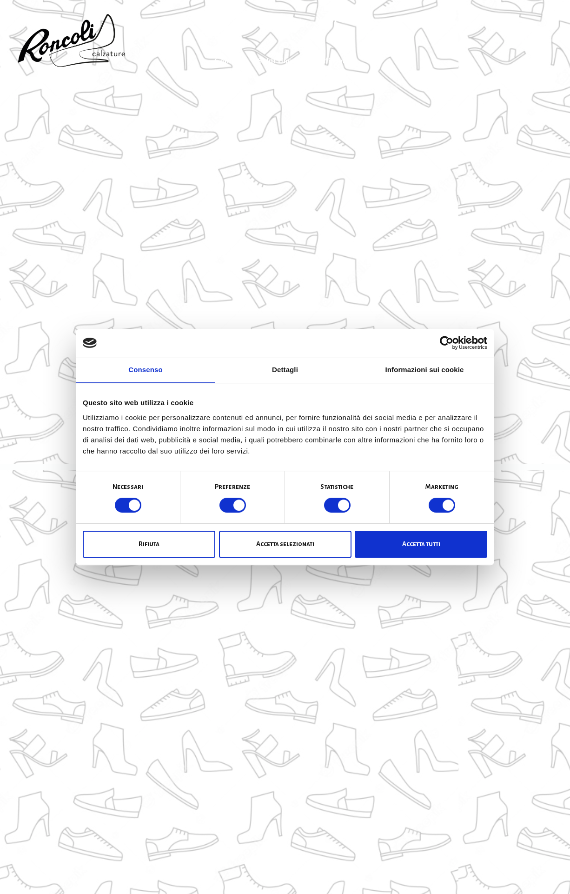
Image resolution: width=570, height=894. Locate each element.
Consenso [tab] (145, 370)
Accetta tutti (421, 543)
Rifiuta (149, 543)
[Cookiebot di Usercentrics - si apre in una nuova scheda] (446, 343)
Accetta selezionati (285, 543)
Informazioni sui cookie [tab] (424, 370)
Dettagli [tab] (285, 370)
